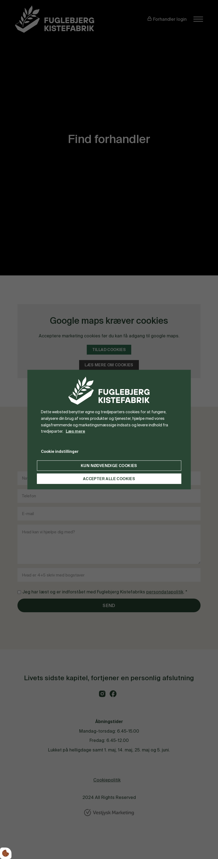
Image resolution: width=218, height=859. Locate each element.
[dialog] (109, 429)
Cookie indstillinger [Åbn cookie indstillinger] (60, 451)
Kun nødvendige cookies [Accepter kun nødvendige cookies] (109, 465)
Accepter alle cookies (109, 479)
